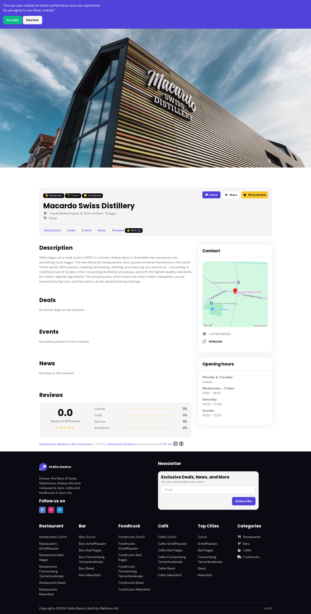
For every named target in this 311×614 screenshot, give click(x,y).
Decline (32, 20)
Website (215, 341)
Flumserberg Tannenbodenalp (210, 559)
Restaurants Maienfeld (48, 591)
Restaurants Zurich (53, 537)
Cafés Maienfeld (169, 575)
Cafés (244, 550)
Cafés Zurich (167, 537)
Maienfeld (205, 575)
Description (52, 230)
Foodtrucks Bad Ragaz (129, 557)
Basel (202, 568)
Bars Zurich (87, 537)
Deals (71, 230)
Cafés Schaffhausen (172, 544)
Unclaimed (92, 195)
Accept (13, 20)
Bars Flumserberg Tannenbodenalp (92, 559)
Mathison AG (109, 608)
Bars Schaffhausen (92, 544)
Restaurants (249, 537)
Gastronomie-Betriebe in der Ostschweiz (66, 444)
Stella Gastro (55, 467)
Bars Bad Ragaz (90, 550)
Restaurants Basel (52, 583)
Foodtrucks (248, 557)
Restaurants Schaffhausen (49, 546)
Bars (243, 544)
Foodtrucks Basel (131, 583)
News (102, 230)
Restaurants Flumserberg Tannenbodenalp (51, 571)
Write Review (254, 195)
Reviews (127, 230)
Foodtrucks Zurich (131, 537)
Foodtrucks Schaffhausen (128, 546)
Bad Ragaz (205, 550)
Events (87, 230)
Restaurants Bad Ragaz (51, 557)
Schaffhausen (207, 544)
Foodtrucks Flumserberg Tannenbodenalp (130, 571)
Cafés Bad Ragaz (170, 550)
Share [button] (231, 195)
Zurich (202, 537)
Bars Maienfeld (89, 575)
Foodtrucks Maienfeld (134, 589)
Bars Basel (86, 568)
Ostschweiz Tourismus (121, 444)
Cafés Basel (166, 568)
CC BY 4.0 (171, 443)
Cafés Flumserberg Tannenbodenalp (172, 559)
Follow (211, 195)
